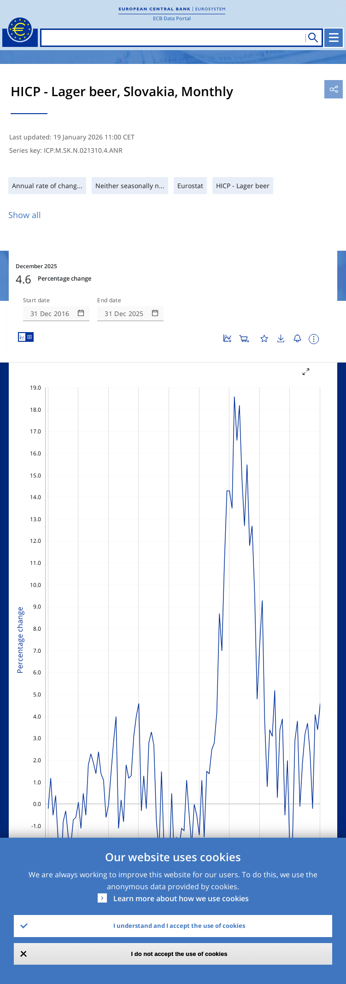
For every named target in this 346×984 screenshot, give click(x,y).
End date (109, 300)
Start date (36, 300)
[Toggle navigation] (333, 38)
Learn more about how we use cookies (181, 898)
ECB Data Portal (172, 18)
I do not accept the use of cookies (179, 953)
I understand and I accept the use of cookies (179, 925)
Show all (24, 214)
